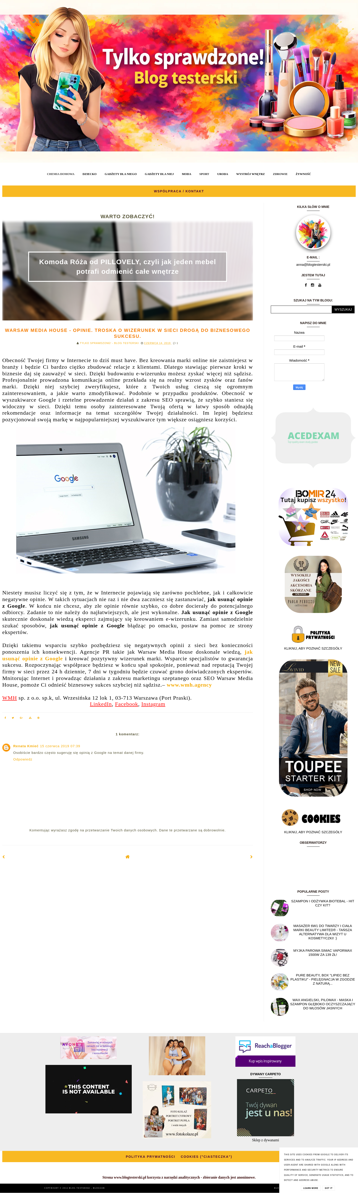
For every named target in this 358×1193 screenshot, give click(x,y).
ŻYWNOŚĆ (303, 174)
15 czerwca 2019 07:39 (60, 746)
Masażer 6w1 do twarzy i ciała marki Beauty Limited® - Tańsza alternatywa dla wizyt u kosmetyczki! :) (322, 932)
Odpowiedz (22, 759)
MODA (186, 174)
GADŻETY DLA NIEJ (159, 174)
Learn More (310, 1188)
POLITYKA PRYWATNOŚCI (150, 1156)
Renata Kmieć (26, 746)
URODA (222, 174)
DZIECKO (89, 174)
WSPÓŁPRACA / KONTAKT (179, 191)
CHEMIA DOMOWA (60, 174)
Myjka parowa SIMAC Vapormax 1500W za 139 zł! (322, 952)
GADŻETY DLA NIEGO (121, 174)
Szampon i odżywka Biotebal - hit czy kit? (322, 903)
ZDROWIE (280, 174)
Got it (329, 1188)
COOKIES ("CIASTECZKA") (206, 1156)
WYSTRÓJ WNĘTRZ (250, 174)
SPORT (204, 174)
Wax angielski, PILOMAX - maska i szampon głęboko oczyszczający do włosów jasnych (322, 1004)
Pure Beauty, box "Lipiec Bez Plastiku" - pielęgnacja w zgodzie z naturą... (322, 979)
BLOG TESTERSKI (80, 1188)
